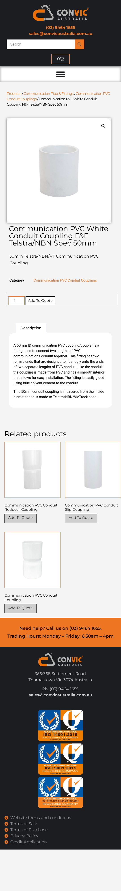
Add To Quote (40, 300)
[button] (103, 126)
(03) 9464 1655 (60, 27)
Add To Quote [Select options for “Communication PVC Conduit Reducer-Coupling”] (20, 517)
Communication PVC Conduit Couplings (65, 280)
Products (14, 93)
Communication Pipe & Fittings (48, 93)
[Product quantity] (16, 300)
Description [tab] (30, 328)
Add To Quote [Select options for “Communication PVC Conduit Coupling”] (20, 608)
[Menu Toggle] (60, 74)
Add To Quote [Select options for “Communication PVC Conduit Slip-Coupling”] (81, 517)
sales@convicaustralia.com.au (60, 33)
